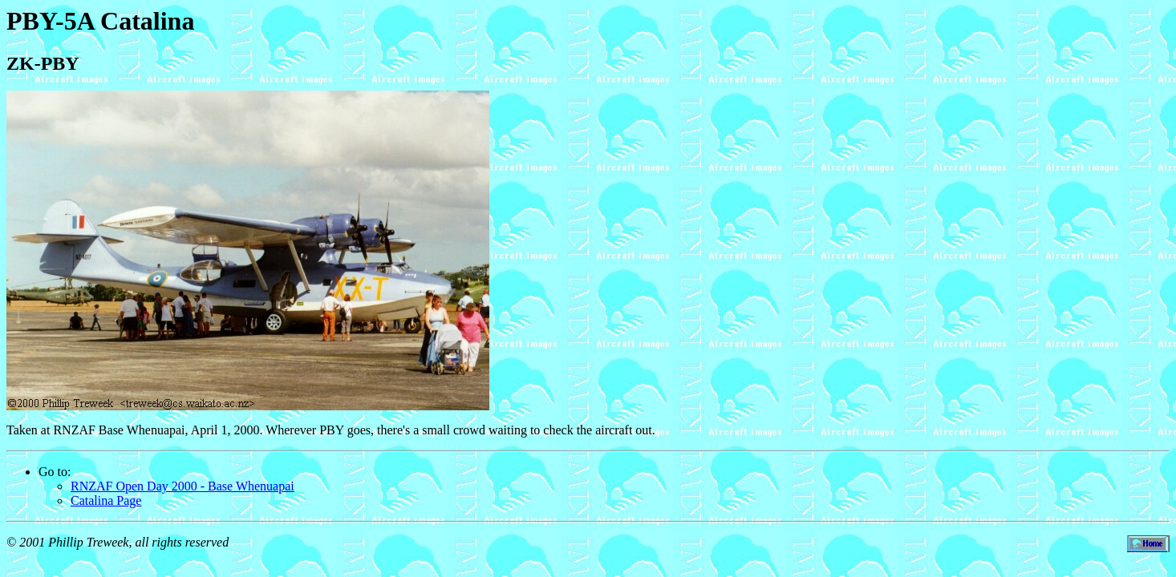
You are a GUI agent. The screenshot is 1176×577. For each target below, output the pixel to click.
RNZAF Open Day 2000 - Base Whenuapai (182, 486)
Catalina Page (106, 500)
